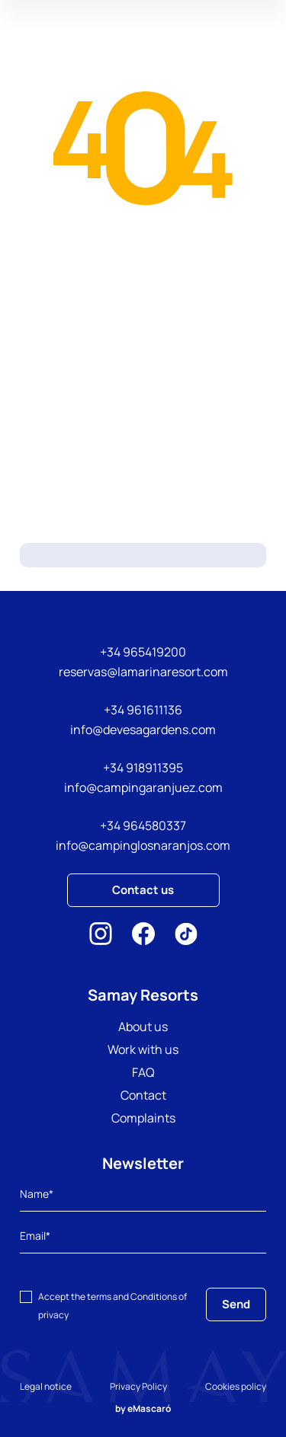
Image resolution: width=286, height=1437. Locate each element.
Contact (143, 1095)
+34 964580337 (143, 825)
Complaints (143, 1118)
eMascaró (149, 1408)
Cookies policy (235, 1386)
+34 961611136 (143, 709)
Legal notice (46, 1386)
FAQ (143, 1072)
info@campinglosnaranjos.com (143, 845)
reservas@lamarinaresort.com (143, 671)
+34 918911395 (143, 767)
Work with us (143, 1049)
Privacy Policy (138, 1386)
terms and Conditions (132, 1296)
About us (143, 1026)
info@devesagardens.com (143, 729)
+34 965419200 (143, 651)
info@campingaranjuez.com (143, 787)
